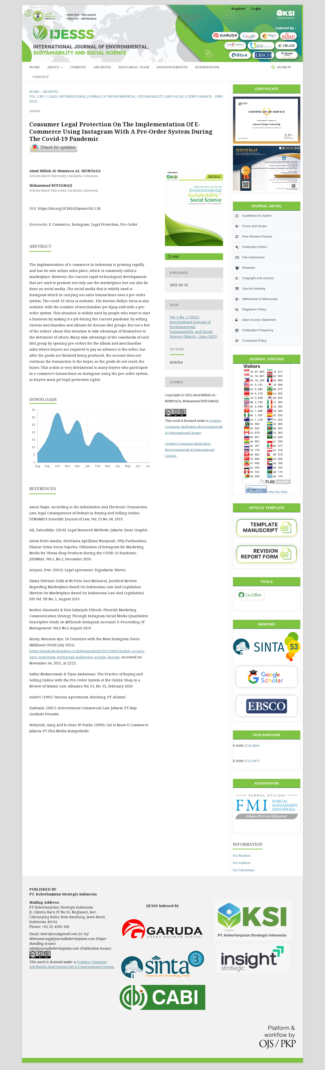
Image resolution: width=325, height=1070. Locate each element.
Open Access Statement (255, 320)
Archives (102, 67)
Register (238, 8)
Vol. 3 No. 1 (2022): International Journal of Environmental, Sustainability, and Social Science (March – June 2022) (126, 98)
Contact (40, 77)
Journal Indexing (250, 288)
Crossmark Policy (251, 340)
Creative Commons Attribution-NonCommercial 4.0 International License (194, 426)
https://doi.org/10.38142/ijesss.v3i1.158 (69, 208)
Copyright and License (254, 278)
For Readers (241, 855)
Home (34, 67)
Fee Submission (250, 257)
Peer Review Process (253, 236)
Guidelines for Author (253, 215)
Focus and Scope (251, 226)
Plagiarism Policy (250, 309)
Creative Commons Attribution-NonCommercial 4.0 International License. (189, 449)
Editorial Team (133, 67)
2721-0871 (251, 761)
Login (256, 8)
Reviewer (245, 267)
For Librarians (243, 870)
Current (78, 67)
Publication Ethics (251, 247)
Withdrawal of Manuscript (256, 299)
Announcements (172, 67)
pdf (175, 256)
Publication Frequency (254, 330)
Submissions (207, 67)
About (53, 67)
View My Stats (278, 492)
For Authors (241, 863)
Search (283, 67)
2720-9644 (251, 745)
